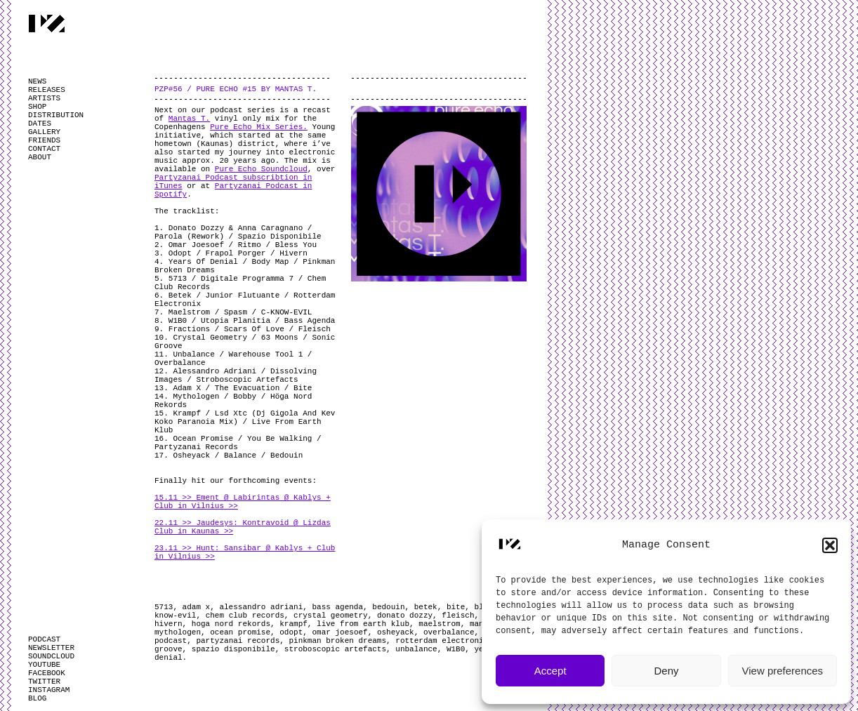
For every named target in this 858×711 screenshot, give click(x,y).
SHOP (37, 106)
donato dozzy (405, 615)
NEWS (37, 81)
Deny (666, 671)
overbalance (449, 632)
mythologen (177, 632)
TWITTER (44, 681)
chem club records (245, 615)
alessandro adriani (261, 607)
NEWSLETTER (51, 648)
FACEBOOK (46, 673)
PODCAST (44, 639)
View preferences (783, 671)
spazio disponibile (233, 649)
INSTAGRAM (49, 690)
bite (456, 607)
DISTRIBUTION (56, 115)
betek (425, 607)
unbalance (416, 649)
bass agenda (337, 607)
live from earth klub (363, 624)
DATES (39, 123)
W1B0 (456, 649)
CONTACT (44, 149)
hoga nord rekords (231, 624)
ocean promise (240, 632)
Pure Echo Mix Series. (259, 127)
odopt (291, 632)
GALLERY (44, 132)
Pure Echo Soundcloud (261, 169)
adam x (197, 607)
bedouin (388, 607)
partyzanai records (237, 641)
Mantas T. (189, 118)
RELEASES (46, 90)
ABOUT (39, 157)
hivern (168, 624)
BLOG (37, 698)
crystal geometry (330, 615)
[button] (830, 545)
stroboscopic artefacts (335, 649)
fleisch (458, 615)
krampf (293, 624)
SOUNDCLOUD (51, 656)
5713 (163, 607)
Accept (550, 671)
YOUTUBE (44, 664)
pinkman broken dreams (337, 641)
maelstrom (439, 624)
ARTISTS (44, 98)
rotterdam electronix (441, 641)
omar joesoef (339, 632)
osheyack (395, 632)
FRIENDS (44, 140)
